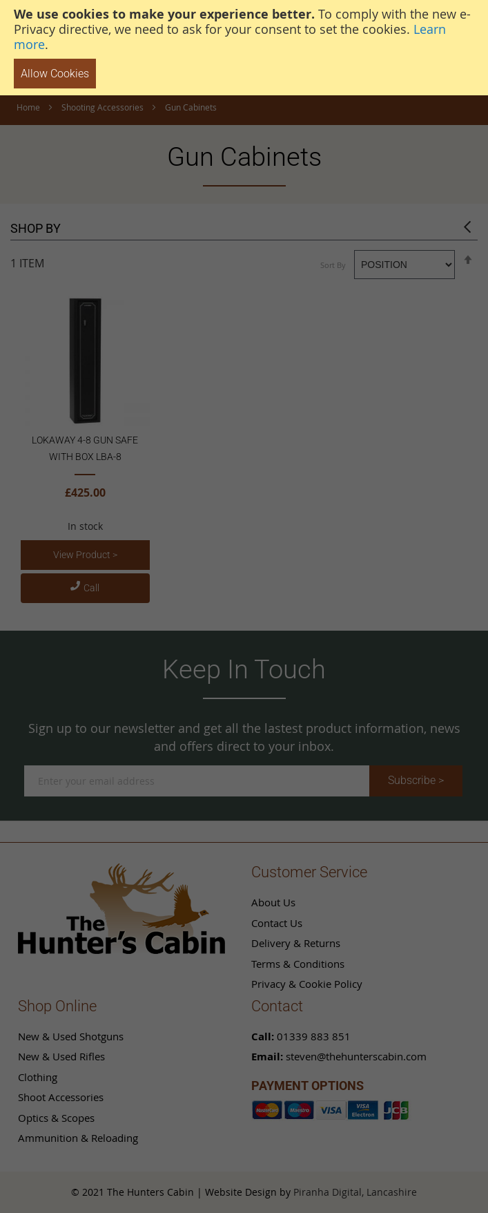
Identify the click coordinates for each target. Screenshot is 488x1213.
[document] (244, 47)
